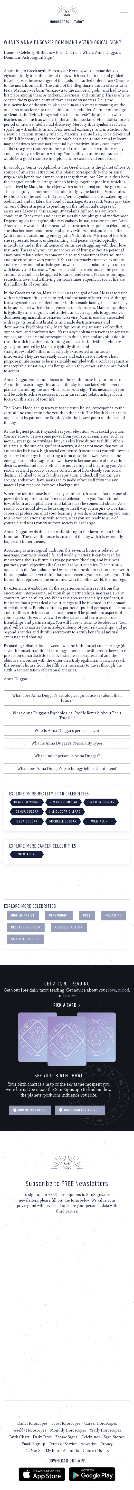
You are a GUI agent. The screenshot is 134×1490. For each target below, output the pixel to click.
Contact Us (92, 1450)
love (112, 990)
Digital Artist (23, 915)
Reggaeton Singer (25, 927)
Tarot (79, 22)
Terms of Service (63, 1444)
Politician (113, 915)
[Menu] (124, 11)
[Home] (67, 10)
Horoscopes (59, 22)
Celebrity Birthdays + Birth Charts (48, 52)
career (71, 995)
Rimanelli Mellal (63, 802)
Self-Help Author (25, 939)
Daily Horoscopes (32, 1423)
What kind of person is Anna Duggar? (67, 756)
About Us (71, 1450)
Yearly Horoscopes (105, 1430)
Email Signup (33, 1444)
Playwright (58, 915)
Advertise (89, 1444)
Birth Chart (19, 1437)
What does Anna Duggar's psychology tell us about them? (67, 768)
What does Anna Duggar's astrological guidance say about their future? (67, 698)
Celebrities (90, 1437)
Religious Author (69, 927)
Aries (61, 293)
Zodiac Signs (66, 1437)
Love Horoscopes (65, 1423)
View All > (99, 821)
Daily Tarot (42, 1437)
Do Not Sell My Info (42, 1450)
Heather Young (27, 802)
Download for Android (80, 1110)
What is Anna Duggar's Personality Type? (67, 743)
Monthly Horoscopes (68, 1430)
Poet (87, 915)
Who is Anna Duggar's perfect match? (67, 730)
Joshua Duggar (27, 812)
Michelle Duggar (63, 821)
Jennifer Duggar (101, 802)
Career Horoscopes (100, 1423)
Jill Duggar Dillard (65, 812)
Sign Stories (114, 1437)
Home (9, 52)
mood (123, 990)
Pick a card (67, 1005)
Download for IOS (30, 1110)
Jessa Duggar (27, 821)
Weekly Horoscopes (29, 1430)
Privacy (107, 1444)
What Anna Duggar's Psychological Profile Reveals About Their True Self (67, 715)
